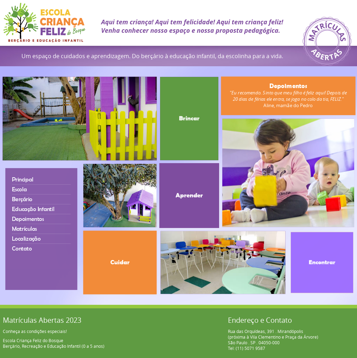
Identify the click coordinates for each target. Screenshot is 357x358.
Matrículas (24, 228)
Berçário (21, 198)
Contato (21, 249)
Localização (25, 238)
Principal (22, 177)
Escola (18, 188)
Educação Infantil (33, 208)
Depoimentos (27, 218)
